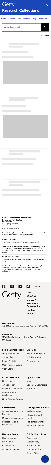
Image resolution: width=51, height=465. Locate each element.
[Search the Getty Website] (47, 5)
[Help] (34, 19)
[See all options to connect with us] (37, 286)
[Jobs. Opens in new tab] (29, 381)
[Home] (3, 19)
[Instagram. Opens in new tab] (20, 286)
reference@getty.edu (14, 228)
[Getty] (8, 4)
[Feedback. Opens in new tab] (43, 19)
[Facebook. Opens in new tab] (3, 286)
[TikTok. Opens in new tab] (28, 286)
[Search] (12, 19)
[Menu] (45, 459)
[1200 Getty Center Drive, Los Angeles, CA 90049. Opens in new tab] (25, 325)
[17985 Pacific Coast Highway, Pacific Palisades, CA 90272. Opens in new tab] (25, 338)
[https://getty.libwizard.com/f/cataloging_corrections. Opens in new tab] (21, 242)
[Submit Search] (45, 27)
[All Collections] (24, 19)
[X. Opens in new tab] (12, 286)
